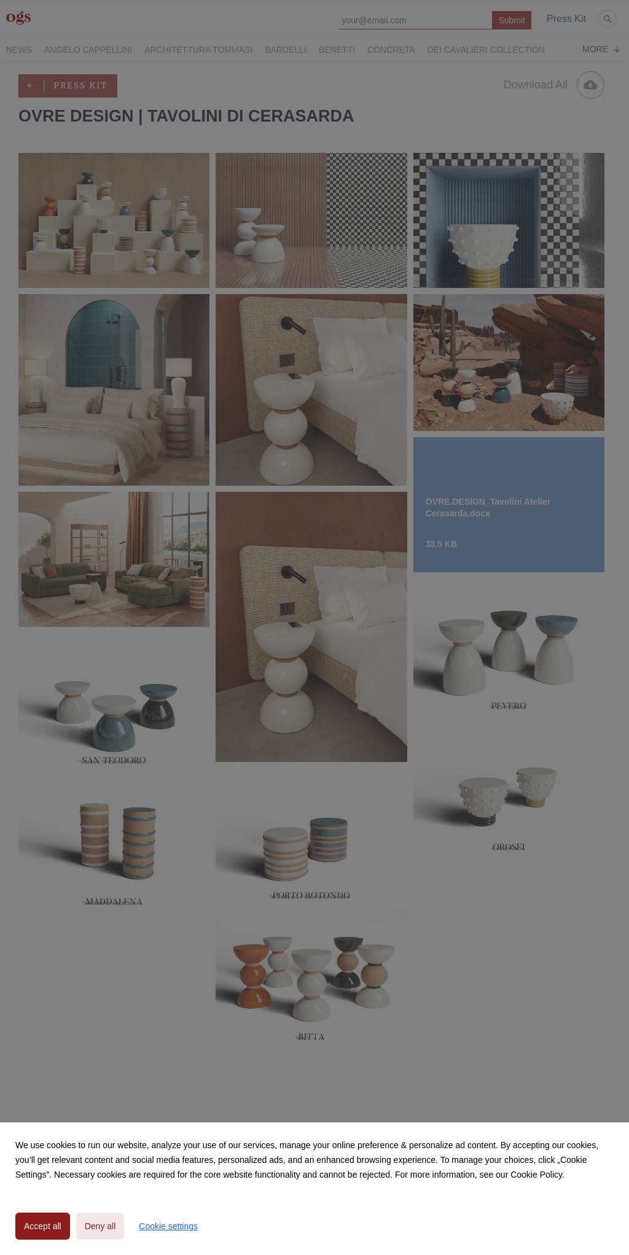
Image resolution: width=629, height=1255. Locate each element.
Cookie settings (168, 1226)
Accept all (42, 1226)
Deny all (100, 1226)
